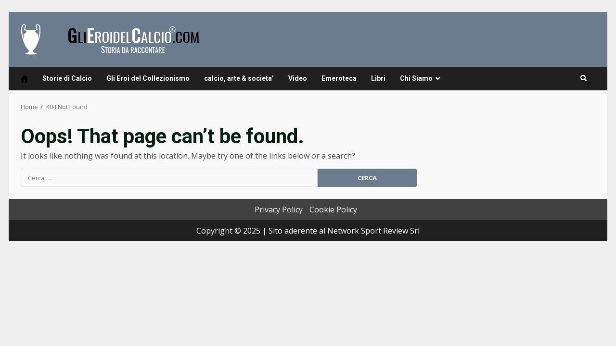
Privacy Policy (279, 209)
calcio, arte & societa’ (239, 78)
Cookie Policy (333, 209)
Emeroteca (339, 78)
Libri (378, 78)
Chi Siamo (416, 78)
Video (297, 78)
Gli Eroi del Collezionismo (148, 78)
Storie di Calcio (67, 78)
